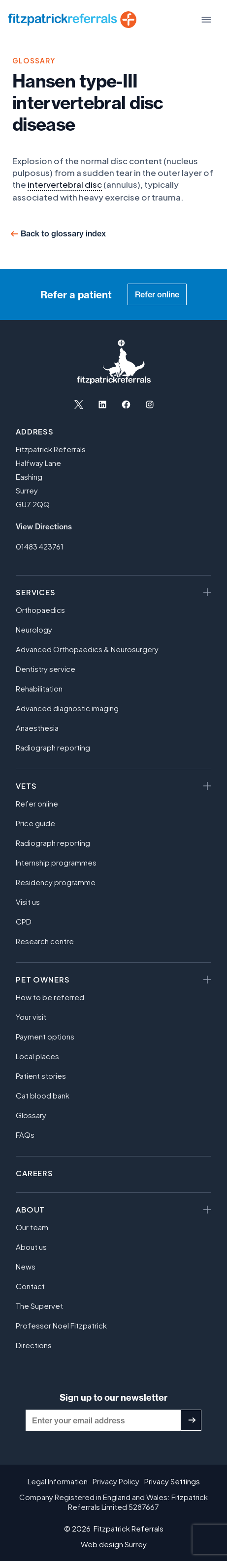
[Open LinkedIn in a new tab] (102, 404)
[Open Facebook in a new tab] (126, 404)
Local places (37, 1056)
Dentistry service (45, 668)
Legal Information (58, 1481)
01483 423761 (40, 546)
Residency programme (56, 882)
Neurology (34, 629)
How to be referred (50, 997)
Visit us (28, 901)
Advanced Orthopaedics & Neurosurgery (87, 649)
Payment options (45, 1036)
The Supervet (39, 1305)
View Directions (44, 526)
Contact (30, 1286)
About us (31, 1246)
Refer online (157, 294)
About (30, 1209)
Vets (26, 785)
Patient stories (41, 1075)
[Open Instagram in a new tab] (149, 404)
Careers (34, 1173)
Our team (32, 1227)
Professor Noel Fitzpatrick (61, 1325)
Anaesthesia (37, 727)
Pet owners (42, 979)
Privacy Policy (116, 1481)
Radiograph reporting (53, 747)
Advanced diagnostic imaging (67, 708)
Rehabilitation (39, 688)
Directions (34, 1345)
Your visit (31, 1016)
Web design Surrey (114, 1544)
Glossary (31, 1115)
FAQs (25, 1134)
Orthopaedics (40, 609)
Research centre (45, 941)
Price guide (35, 823)
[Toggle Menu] (206, 20)
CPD (24, 921)
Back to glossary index (63, 233)
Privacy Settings (172, 1481)
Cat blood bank (42, 1095)
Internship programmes (56, 862)
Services (36, 592)
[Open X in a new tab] (78, 404)
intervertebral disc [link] (65, 184)
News (25, 1266)
